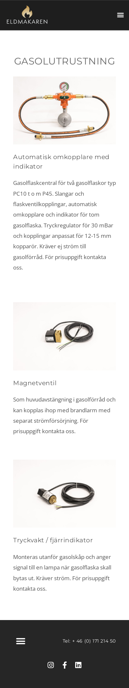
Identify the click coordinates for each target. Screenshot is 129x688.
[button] (120, 14)
